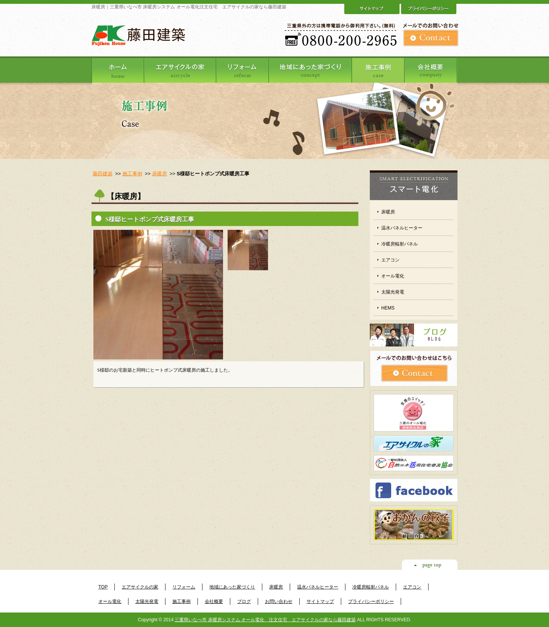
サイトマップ (320, 601)
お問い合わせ (278, 601)
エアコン (390, 260)
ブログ (244, 601)
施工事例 (132, 173)
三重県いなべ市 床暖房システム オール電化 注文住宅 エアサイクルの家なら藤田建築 (265, 619)
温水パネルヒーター (401, 228)
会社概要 (214, 601)
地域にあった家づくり (232, 587)
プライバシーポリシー (371, 601)
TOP (103, 587)
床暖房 (159, 173)
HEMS (388, 308)
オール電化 (392, 276)
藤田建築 (102, 173)
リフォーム (183, 587)
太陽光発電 (392, 292)
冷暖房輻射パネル (399, 244)
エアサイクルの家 (140, 587)
